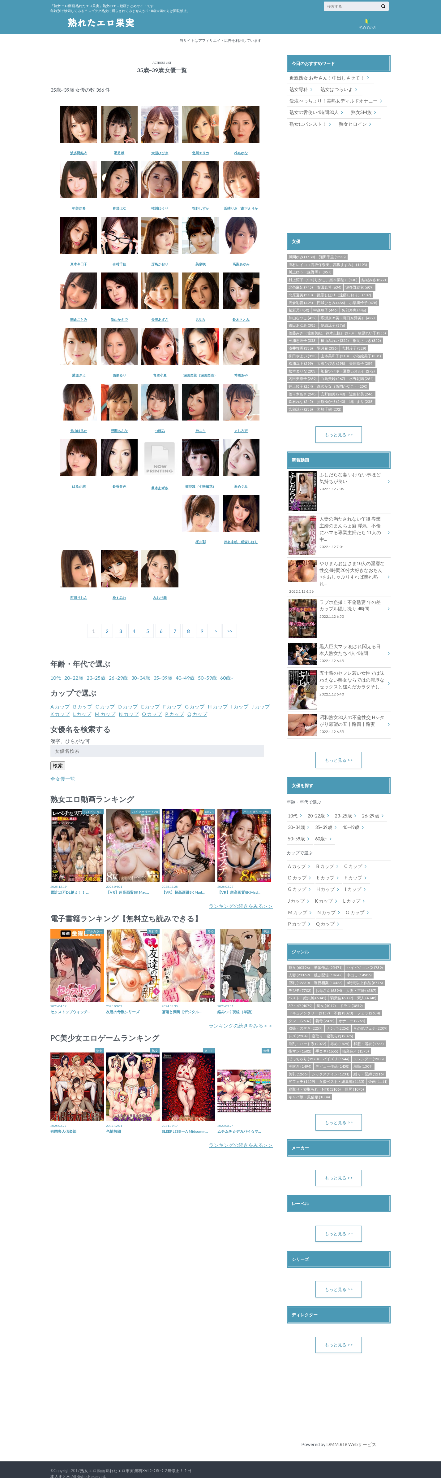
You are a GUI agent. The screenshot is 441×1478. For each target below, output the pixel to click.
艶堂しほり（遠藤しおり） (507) (344, 294)
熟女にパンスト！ (306, 123)
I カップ (239, 706)
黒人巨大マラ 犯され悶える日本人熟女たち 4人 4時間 (336, 646)
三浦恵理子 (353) (303, 340)
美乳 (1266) (298, 1065)
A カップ (60, 706)
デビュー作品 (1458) (332, 1058)
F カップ (172, 706)
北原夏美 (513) (301, 294)
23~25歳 (96, 678)
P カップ (174, 714)
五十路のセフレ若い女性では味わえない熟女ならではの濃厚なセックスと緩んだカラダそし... (336, 676)
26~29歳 (118, 678)
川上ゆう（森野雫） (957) (310, 271)
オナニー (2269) (352, 1012)
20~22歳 (73, 678)
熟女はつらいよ (334, 89)
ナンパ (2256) (338, 1020)
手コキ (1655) (326, 1042)
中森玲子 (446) (325, 309)
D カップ (128, 706)
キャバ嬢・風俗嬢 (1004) (309, 1088)
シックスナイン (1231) (330, 1065)
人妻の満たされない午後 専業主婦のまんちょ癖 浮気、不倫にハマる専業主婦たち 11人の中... (336, 529)
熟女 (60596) (299, 959)
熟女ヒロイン (349, 123)
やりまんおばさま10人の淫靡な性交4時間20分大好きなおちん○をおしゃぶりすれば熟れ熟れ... (336, 573)
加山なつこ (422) (303, 317)
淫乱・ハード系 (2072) (307, 1035)
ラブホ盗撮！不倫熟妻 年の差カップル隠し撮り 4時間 (336, 602)
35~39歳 (162, 678)
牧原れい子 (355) (372, 332)
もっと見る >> (339, 434)
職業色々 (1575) (355, 1042)
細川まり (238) (361, 401)
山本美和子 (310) (335, 355)
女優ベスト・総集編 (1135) (341, 1073)
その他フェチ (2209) (370, 1020)
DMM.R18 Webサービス (351, 1436)
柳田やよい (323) (303, 355)
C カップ (105, 706)
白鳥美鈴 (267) (333, 378)
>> (230, 631)
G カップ (194, 706)
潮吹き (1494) (300, 1058)
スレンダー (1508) (368, 1050)
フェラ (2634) (368, 1004)
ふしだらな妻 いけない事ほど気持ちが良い (336, 482)
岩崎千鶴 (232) (329, 408)
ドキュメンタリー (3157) (309, 1004)
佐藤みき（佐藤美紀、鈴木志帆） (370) (321, 332)
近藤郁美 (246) (361, 393)
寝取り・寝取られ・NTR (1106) (315, 1081)
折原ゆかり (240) (331, 401)
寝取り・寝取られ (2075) (332, 1027)
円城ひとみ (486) (331, 302)
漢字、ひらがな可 (70, 741)
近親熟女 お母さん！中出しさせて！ (324, 78)
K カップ (60, 714)
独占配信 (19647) (328, 966)
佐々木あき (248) (303, 393)
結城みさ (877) (374, 279)
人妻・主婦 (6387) (361, 982)
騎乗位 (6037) (341, 989)
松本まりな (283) (303, 370)
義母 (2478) (325, 1012)
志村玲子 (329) (354, 347)
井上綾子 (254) (301, 385)
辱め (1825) (339, 1035)
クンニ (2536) (300, 1012)
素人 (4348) (366, 989)
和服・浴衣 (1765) (368, 1035)
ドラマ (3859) (351, 997)
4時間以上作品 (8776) (365, 974)
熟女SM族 (357, 112)
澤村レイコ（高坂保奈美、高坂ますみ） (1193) (328, 264)
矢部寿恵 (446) (354, 309)
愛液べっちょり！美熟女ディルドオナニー (330, 100)
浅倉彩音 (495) (301, 302)
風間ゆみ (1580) (302, 256)
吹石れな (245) (301, 401)
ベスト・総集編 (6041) (307, 989)
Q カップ (197, 714)
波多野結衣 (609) (359, 287)
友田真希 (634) (329, 287)
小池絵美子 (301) (367, 355)
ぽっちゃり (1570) (304, 1050)
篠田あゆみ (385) (303, 325)
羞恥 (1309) (363, 1058)
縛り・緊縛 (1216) (368, 1065)
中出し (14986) (359, 966)
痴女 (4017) (326, 997)
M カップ (105, 714)
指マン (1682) (300, 1042)
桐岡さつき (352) (367, 340)
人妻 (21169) (299, 966)
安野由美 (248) (333, 393)
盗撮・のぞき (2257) (306, 1020)
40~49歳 (185, 678)
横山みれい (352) (335, 340)
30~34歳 (140, 678)
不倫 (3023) (343, 1004)
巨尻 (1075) (354, 1081)
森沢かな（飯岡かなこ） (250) (342, 385)
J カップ (261, 706)
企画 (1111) (377, 1073)
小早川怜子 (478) (363, 302)
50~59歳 (207, 678)
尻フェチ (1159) (302, 1073)
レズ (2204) (298, 1027)
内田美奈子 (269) (303, 378)
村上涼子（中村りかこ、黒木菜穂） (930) (323, 279)
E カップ (150, 706)
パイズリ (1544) (336, 1050)
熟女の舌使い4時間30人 (312, 112)
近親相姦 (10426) (328, 974)
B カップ (82, 706)
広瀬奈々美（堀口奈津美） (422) (348, 317)
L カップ (82, 714)
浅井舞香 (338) (301, 347)
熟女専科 (298, 89)
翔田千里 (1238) (332, 256)
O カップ (152, 714)
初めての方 (367, 22)
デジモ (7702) (300, 982)
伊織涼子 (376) (333, 325)
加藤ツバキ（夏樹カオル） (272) (348, 370)
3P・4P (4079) (301, 997)
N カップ (129, 714)
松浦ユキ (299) (301, 363)
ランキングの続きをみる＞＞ (241, 906)
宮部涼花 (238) (301, 408)
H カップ (218, 706)
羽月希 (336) (327, 347)
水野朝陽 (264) (361, 378)
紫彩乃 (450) (299, 309)
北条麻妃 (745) (301, 287)
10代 (55, 678)
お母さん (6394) (328, 982)
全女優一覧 (62, 779)
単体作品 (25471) (328, 959)
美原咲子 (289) (361, 363)
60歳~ (226, 678)
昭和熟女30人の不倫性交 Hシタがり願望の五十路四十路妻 (336, 718)
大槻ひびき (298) (331, 363)
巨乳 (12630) (299, 974)
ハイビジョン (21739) (365, 959)
